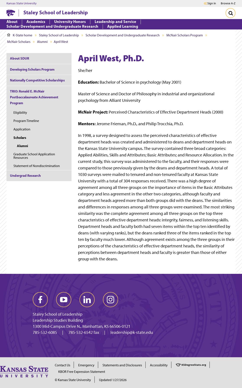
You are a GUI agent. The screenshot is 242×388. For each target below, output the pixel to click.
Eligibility (20, 112)
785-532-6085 (45, 332)
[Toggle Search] (231, 13)
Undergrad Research (25, 175)
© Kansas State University (73, 380)
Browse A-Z (228, 3)
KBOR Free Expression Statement (81, 372)
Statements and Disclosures (122, 365)
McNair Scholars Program (184, 35)
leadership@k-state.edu (131, 332)
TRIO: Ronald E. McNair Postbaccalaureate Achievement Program (34, 97)
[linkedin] (87, 299)
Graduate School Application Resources (34, 156)
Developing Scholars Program (32, 69)
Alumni (42, 42)
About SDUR (19, 58)
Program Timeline (26, 121)
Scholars (19, 137)
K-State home (19, 35)
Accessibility (159, 365)
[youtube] (63, 299)
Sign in (211, 3)
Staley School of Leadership (55, 12)
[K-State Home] (10, 13)
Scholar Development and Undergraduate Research (123, 35)
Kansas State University (21, 3)
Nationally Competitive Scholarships (37, 80)
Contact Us (62, 365)
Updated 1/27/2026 (113, 380)
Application (21, 129)
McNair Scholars (18, 42)
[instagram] (110, 299)
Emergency (86, 365)
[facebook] (40, 299)
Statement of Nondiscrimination (36, 166)
